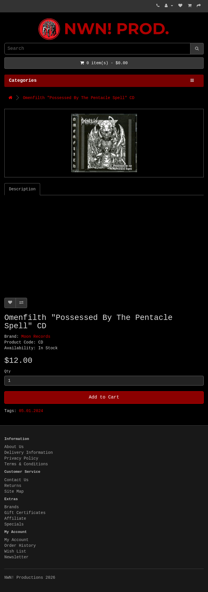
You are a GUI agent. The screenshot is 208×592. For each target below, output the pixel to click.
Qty (7, 371)
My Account (16, 540)
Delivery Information (28, 452)
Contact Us (16, 480)
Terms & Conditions (26, 464)
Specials (14, 524)
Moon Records (35, 336)
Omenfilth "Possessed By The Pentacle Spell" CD (78, 98)
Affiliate (15, 518)
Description (22, 189)
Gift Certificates (25, 513)
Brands (11, 507)
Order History (20, 545)
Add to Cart (104, 397)
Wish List (15, 551)
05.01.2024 (31, 411)
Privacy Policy (21, 458)
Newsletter (16, 557)
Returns (12, 485)
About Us (14, 447)
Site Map (14, 491)
